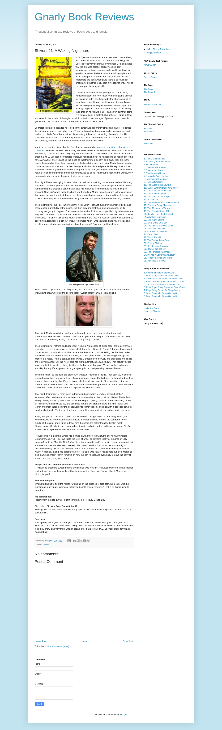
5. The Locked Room (153, 170)
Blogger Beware (154, 53)
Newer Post (41, 641)
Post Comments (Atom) (58, 646)
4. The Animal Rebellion (155, 167)
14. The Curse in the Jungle (156, 196)
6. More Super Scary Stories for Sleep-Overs (164, 287)
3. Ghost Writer (151, 164)
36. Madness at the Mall (155, 261)
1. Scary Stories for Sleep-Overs (159, 273)
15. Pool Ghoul (151, 199)
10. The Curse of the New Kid (157, 185)
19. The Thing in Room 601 (156, 211)
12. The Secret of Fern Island (157, 190)
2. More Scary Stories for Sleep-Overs (161, 276)
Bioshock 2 (149, 131)
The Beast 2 (149, 92)
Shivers (46, 545)
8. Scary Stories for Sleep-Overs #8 (160, 293)
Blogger (123, 714)
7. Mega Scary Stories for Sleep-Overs (162, 290)
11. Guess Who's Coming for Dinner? (161, 188)
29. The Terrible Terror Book (157, 240)
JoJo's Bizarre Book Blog (158, 49)
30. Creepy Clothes (153, 243)
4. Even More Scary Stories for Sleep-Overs (164, 281)
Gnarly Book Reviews (84, 17)
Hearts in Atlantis (152, 311)
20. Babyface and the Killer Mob (158, 214)
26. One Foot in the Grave (156, 231)
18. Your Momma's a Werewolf (158, 208)
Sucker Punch (150, 77)
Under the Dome (151, 308)
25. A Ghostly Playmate (154, 228)
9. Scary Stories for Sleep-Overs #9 (160, 296)
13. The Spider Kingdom (155, 193)
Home (84, 641)
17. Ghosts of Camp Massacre (158, 205)
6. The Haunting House (154, 173)
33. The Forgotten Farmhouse (158, 252)
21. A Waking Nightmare (155, 217)
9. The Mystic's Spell (153, 182)
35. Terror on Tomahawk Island (158, 258)
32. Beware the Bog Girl (155, 249)
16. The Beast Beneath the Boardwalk (161, 202)
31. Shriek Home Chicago (156, 246)
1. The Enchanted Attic (154, 159)
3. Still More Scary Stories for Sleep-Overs (163, 278)
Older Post (128, 641)
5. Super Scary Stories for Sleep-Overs (162, 284)
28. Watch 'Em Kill (152, 237)
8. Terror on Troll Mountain (156, 179)
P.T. (145, 146)
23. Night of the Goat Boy (155, 223)
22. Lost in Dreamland (154, 220)
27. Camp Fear (151, 234)
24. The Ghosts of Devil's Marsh (158, 226)
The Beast (148, 89)
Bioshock (148, 128)
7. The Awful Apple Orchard (156, 176)
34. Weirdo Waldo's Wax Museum (159, 255)
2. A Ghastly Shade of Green (157, 161)
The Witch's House (152, 104)
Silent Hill (148, 143)
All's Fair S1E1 (150, 65)
